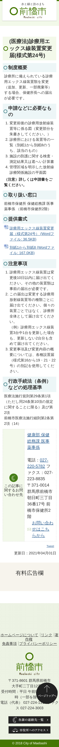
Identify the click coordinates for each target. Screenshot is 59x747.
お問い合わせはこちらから (42, 529)
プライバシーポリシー (38, 643)
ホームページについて (19, 635)
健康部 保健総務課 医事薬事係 (38, 441)
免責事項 (9, 643)
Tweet (50, 546)
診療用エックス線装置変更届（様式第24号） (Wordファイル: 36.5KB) (32, 233)
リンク (46, 635)
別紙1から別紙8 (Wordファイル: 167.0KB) (32, 250)
